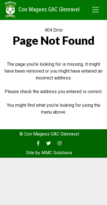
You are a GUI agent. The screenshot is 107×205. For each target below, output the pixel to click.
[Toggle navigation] (95, 9)
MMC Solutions (56, 152)
